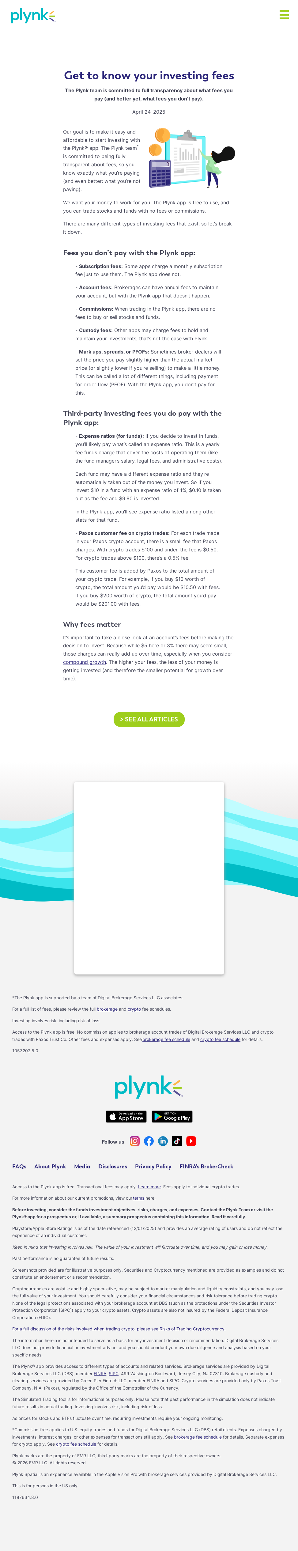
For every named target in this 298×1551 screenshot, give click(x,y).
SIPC (114, 1373)
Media (82, 1166)
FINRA (100, 1373)
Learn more (149, 1186)
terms (138, 1198)
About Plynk (50, 1166)
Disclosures (112, 1166)
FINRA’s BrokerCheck (206, 1166)
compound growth (84, 662)
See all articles (149, 719)
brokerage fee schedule (166, 1039)
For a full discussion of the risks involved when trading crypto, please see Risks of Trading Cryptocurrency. (119, 1328)
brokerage (107, 1009)
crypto (134, 1009)
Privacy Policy (153, 1166)
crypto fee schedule (220, 1039)
